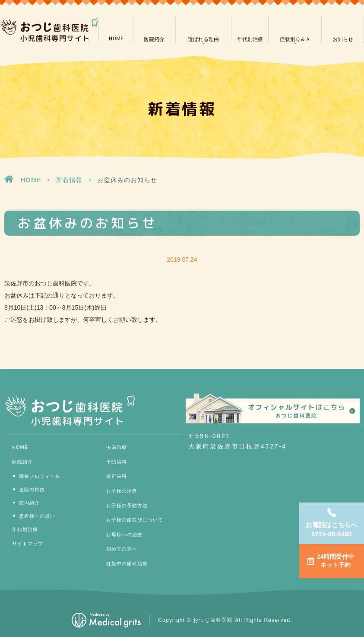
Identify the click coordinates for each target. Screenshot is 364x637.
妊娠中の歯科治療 (127, 563)
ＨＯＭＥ (115, 38)
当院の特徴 (32, 489)
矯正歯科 (116, 476)
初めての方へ (121, 548)
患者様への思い (37, 516)
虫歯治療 (116, 447)
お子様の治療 (121, 490)
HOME (31, 179)
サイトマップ (27, 543)
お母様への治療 (124, 534)
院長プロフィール (39, 476)
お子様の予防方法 (127, 505)
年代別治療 (250, 39)
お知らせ (342, 39)
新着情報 (69, 179)
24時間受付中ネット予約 (335, 561)
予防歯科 (116, 461)
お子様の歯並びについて (134, 519)
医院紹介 (154, 39)
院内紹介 (29, 503)
